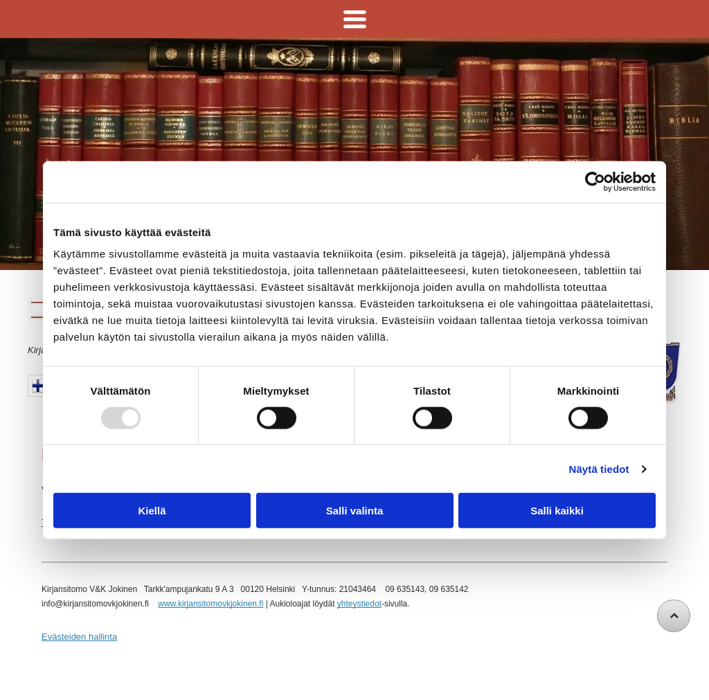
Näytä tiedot (599, 468)
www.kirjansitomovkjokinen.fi (210, 604)
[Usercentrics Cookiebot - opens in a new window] (595, 181)
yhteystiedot (359, 604)
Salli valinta (355, 511)
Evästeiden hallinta (79, 636)
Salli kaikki (557, 511)
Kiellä (151, 511)
